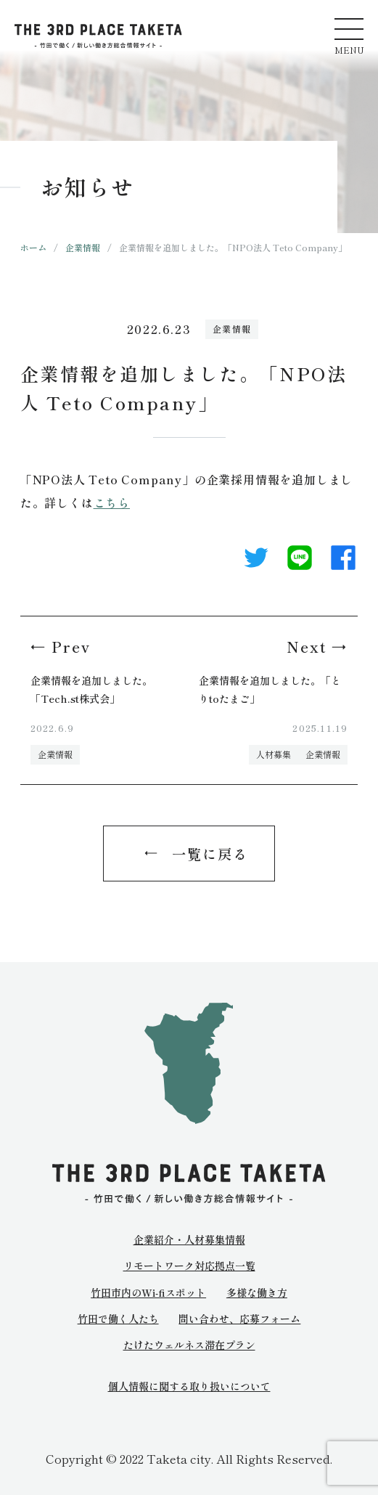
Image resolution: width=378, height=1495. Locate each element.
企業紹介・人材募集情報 (189, 1239)
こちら (112, 502)
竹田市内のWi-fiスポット (148, 1292)
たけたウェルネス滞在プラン (189, 1344)
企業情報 (82, 247)
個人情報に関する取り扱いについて (189, 1386)
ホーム (33, 247)
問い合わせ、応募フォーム (239, 1318)
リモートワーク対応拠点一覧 (189, 1265)
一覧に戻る (210, 853)
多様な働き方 (256, 1292)
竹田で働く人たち (118, 1318)
